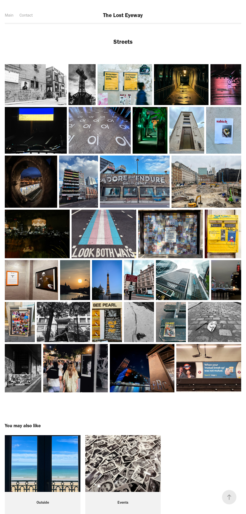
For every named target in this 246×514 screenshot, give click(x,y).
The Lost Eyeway (123, 15)
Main (9, 15)
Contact (26, 15)
